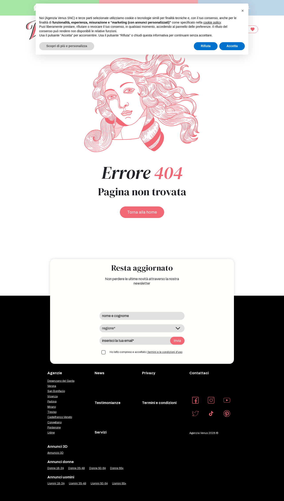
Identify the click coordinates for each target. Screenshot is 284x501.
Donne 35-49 (76, 468)
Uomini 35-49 (77, 483)
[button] (242, 10)
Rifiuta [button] (206, 46)
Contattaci (199, 373)
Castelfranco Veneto (59, 417)
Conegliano (54, 422)
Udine (51, 432)
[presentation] (133, 298)
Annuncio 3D (55, 452)
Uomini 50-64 (99, 483)
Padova (51, 401)
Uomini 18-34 (55, 483)
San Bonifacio (56, 391)
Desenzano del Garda (60, 380)
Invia (177, 341)
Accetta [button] (232, 46)
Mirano (51, 406)
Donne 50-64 (97, 468)
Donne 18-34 (55, 468)
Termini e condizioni (159, 403)
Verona (51, 386)
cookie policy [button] (212, 22)
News (99, 373)
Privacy (148, 373)
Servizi (101, 432)
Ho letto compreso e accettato (146, 352)
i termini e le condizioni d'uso (164, 352)
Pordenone (54, 427)
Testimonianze (108, 403)
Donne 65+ (117, 468)
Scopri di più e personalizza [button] (66, 46)
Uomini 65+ (119, 483)
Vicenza (52, 396)
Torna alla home (142, 212)
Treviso (51, 412)
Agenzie (54, 373)
